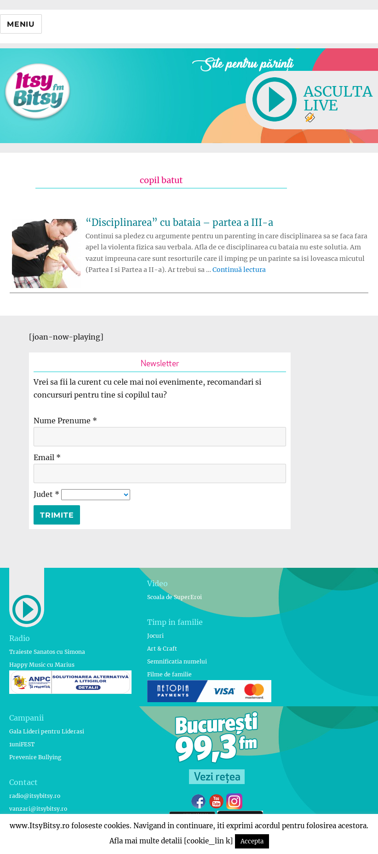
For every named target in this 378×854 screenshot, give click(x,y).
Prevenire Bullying (35, 757)
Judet (47, 494)
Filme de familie (169, 674)
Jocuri (155, 635)
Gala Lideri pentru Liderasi (46, 731)
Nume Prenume (65, 420)
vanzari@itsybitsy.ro (38, 808)
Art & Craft (162, 648)
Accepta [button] (252, 841)
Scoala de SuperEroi (174, 597)
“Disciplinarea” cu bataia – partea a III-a (179, 222)
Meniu (21, 24)
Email (47, 457)
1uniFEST (21, 744)
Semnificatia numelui (177, 661)
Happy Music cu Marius (41, 664)
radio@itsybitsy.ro (34, 795)
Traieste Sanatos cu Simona (47, 651)
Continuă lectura (239, 269)
